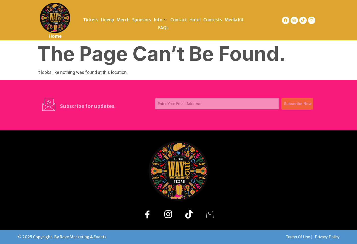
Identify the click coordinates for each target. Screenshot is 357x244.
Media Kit (234, 20)
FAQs (163, 27)
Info (161, 20)
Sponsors (141, 20)
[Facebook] (147, 214)
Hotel (195, 20)
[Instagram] (168, 214)
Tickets (90, 20)
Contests (212, 20)
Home (55, 36)
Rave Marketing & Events (83, 236)
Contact (178, 20)
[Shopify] (210, 214)
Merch (123, 20)
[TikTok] (189, 214)
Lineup (107, 20)
